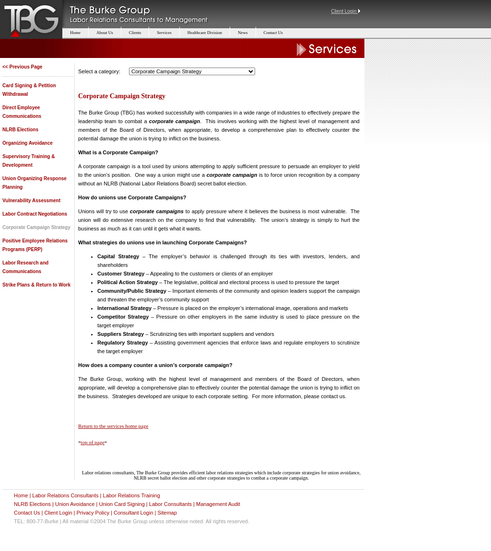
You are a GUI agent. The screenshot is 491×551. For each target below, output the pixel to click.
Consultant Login (133, 513)
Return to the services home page (113, 426)
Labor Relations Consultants (65, 495)
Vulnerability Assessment (31, 200)
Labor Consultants (170, 504)
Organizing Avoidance (27, 143)
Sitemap (166, 513)
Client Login (58, 513)
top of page (92, 442)
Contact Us (27, 513)
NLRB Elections (20, 129)
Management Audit (218, 504)
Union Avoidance (74, 504)
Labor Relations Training (131, 495)
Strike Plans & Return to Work (36, 284)
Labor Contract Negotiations (34, 214)
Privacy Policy (92, 513)
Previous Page (25, 66)
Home (21, 495)
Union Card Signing (121, 504)
